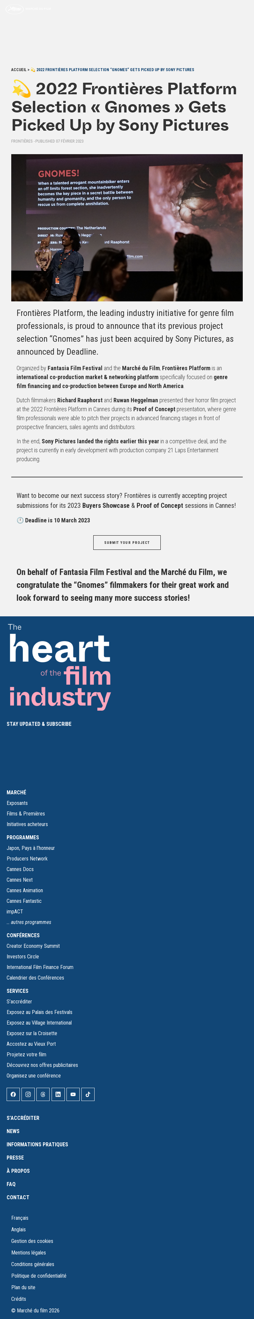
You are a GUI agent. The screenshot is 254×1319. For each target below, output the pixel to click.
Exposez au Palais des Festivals (39, 1012)
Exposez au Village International (39, 1023)
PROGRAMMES (23, 837)
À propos (18, 1171)
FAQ (11, 1184)
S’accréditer (19, 1001)
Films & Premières (26, 814)
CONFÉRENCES (23, 935)
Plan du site (23, 1287)
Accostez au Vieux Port (31, 1044)
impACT (15, 911)
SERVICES (17, 991)
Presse (15, 1158)
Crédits (18, 1299)
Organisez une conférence (34, 1076)
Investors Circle (23, 956)
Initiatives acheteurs (27, 824)
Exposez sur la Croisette (32, 1033)
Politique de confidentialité (38, 1276)
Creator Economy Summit (33, 946)
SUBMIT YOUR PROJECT (127, 543)
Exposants (17, 803)
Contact (18, 1197)
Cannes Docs (20, 869)
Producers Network (27, 859)
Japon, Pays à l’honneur (31, 848)
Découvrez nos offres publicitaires (42, 1065)
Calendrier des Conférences (35, 978)
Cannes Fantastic (24, 901)
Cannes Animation (25, 890)
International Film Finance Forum (40, 967)
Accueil (18, 69)
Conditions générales (32, 1264)
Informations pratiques (37, 1144)
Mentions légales (28, 1253)
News (13, 1131)
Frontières (22, 141)
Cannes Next (20, 880)
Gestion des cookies (32, 1241)
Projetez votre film (26, 1054)
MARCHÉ (16, 792)
